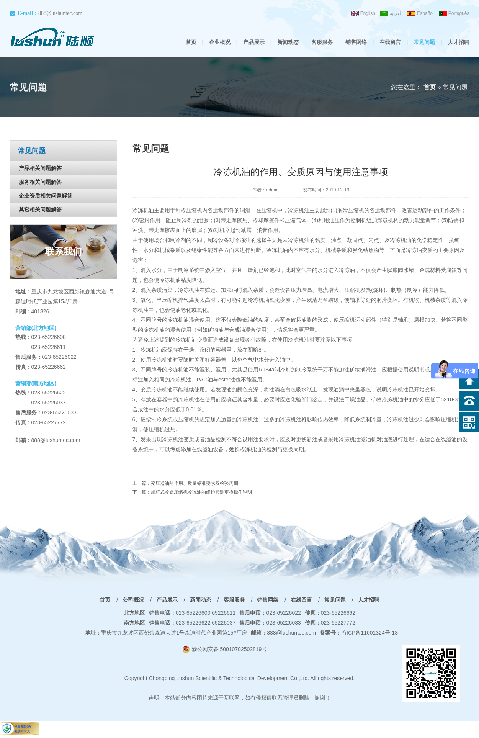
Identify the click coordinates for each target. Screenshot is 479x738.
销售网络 (356, 42)
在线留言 (390, 42)
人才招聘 (458, 42)
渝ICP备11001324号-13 (359, 633)
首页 (191, 42)
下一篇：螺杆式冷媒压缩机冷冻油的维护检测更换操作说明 (192, 492)
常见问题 (424, 42)
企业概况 (220, 42)
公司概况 (133, 600)
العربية (396, 13)
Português (458, 13)
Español (425, 13)
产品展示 (254, 42)
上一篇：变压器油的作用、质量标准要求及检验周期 (185, 483)
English (367, 13)
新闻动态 (288, 42)
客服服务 (322, 42)
